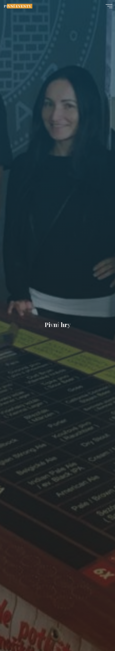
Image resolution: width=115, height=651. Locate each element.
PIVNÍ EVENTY (17, 6)
